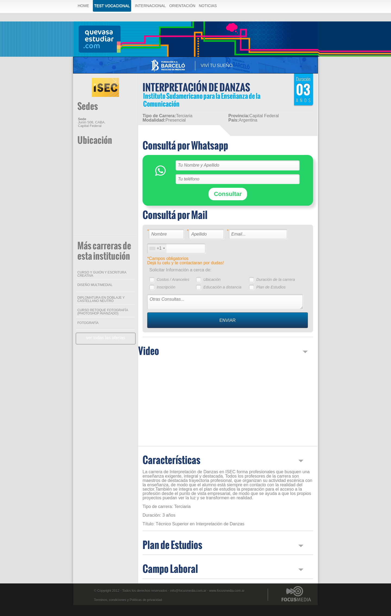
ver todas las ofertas (105, 337)
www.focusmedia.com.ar (226, 591)
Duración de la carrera (275, 279)
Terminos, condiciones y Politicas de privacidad (128, 600)
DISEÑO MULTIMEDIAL (94, 285)
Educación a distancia (222, 287)
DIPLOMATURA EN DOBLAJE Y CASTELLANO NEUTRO (101, 299)
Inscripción (166, 287)
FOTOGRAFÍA (88, 323)
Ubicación (211, 279)
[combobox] (156, 248)
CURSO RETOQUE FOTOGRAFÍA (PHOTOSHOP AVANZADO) (102, 311)
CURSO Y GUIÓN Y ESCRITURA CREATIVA (101, 274)
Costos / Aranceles (173, 279)
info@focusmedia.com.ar (188, 591)
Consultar (228, 193)
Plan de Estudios (271, 287)
